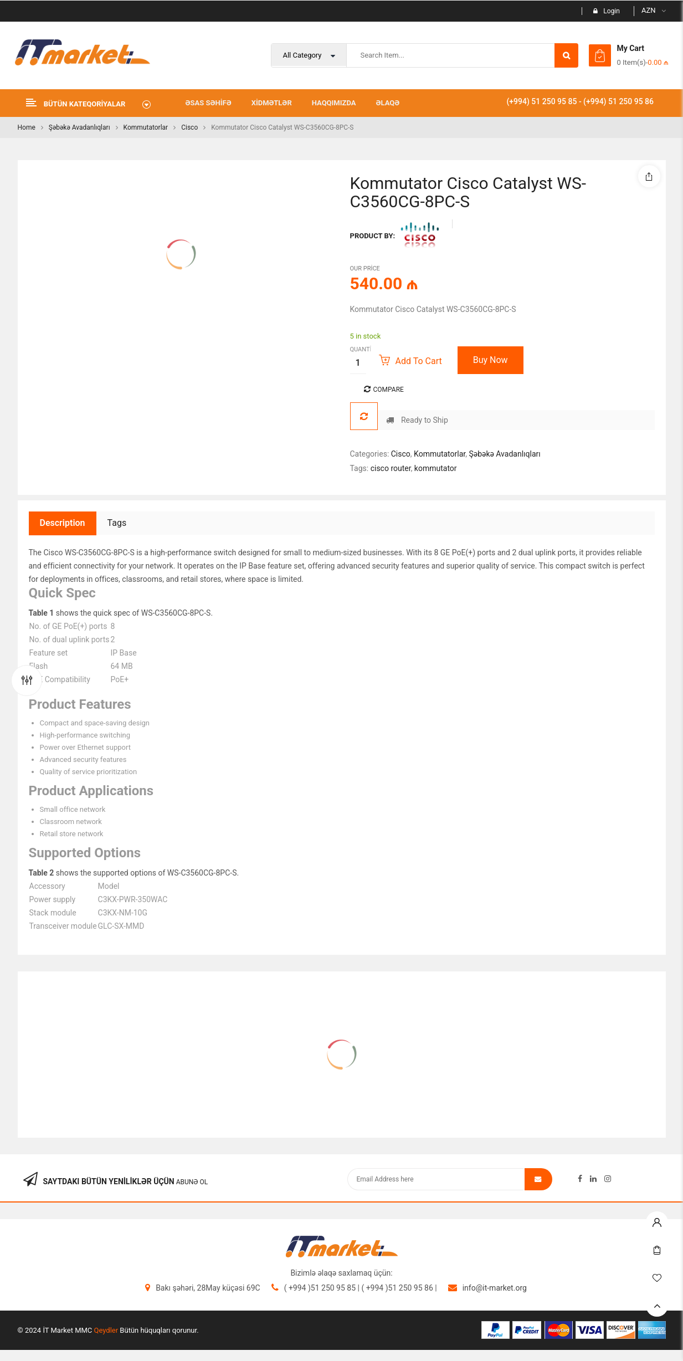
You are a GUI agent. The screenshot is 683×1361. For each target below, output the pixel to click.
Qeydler (106, 1330)
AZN (648, 10)
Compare (388, 389)
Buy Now (490, 360)
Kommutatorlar (146, 127)
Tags (117, 523)
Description (62, 523)
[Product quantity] (358, 362)
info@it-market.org (495, 1287)
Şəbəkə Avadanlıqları (79, 127)
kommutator (435, 468)
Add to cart (419, 361)
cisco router (391, 468)
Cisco (189, 127)
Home (26, 127)
